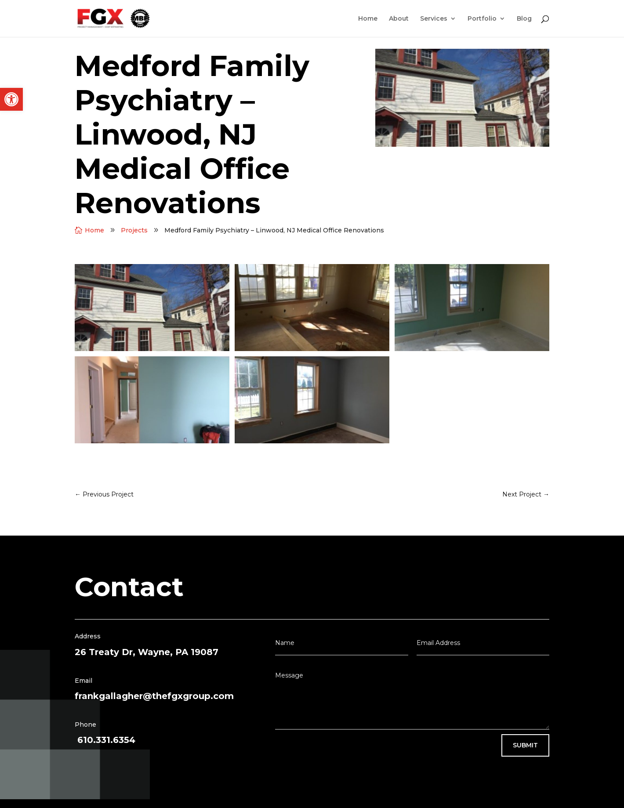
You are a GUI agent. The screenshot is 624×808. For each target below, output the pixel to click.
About (399, 18)
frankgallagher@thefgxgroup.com (154, 696)
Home (367, 18)
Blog (524, 18)
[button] (11, 99)
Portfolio (482, 18)
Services (433, 18)
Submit (525, 745)
